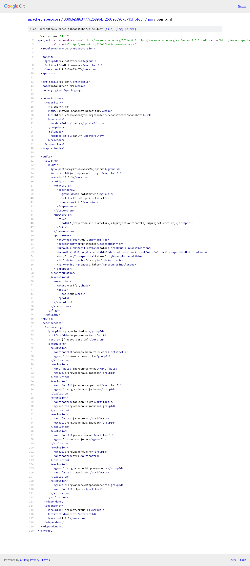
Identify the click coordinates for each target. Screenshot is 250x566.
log (119, 29)
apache (34, 19)
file (109, 29)
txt (233, 559)
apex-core (52, 19)
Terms (46, 560)
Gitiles (24, 560)
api (150, 19)
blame (131, 29)
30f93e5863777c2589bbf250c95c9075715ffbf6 (102, 19)
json (243, 559)
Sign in (242, 6)
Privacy (34, 560)
